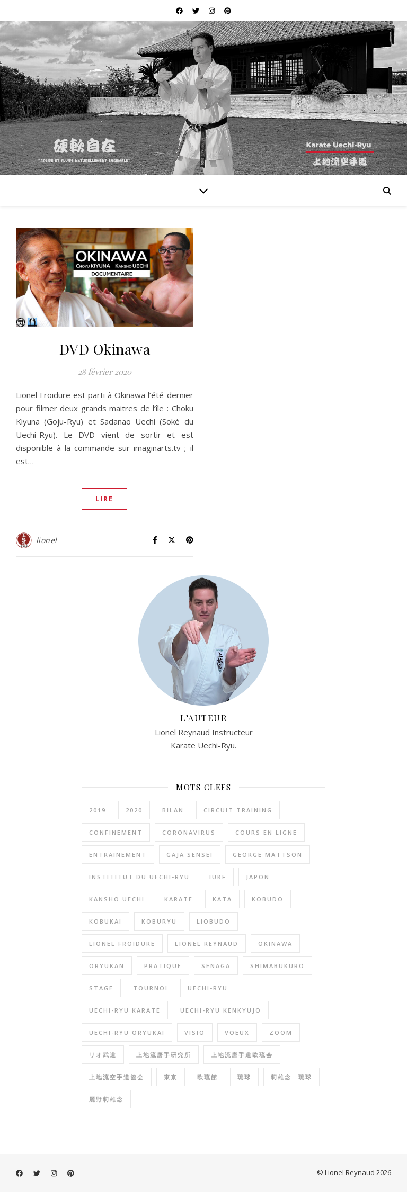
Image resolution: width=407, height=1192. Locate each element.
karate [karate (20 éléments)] (178, 899)
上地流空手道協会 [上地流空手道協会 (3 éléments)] (116, 1077)
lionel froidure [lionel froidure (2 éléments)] (122, 943)
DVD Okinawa (105, 348)
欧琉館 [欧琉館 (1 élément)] (207, 1077)
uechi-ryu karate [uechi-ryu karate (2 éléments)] (125, 1010)
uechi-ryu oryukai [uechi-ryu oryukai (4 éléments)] (127, 1032)
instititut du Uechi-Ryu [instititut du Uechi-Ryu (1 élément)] (139, 877)
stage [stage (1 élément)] (101, 988)
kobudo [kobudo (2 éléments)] (268, 899)
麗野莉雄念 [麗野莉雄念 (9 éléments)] (106, 1099)
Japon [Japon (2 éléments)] (258, 877)
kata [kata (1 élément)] (222, 899)
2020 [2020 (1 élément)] (134, 810)
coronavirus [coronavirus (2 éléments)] (189, 832)
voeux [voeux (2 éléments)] (237, 1032)
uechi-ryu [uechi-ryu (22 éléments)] (208, 988)
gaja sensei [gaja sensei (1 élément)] (189, 855)
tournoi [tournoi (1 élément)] (150, 988)
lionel (46, 540)
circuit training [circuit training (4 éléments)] (238, 810)
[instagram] (212, 10)
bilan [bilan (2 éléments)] (173, 810)
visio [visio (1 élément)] (194, 1032)
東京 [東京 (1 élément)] (171, 1077)
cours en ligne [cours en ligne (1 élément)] (266, 832)
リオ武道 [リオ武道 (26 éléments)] (103, 1055)
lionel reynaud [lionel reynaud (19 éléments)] (206, 943)
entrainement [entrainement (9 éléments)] (118, 855)
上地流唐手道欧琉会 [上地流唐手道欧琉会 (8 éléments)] (242, 1055)
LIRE (104, 498)
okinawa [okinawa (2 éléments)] (275, 943)
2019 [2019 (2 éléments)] (97, 810)
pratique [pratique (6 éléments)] (163, 966)
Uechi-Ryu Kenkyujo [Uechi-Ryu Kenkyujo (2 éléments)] (220, 1010)
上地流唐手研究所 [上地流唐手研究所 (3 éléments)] (163, 1055)
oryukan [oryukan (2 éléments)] (107, 966)
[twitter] (196, 10)
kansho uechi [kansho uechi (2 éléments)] (117, 899)
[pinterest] (227, 10)
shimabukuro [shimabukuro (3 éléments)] (277, 966)
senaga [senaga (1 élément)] (216, 966)
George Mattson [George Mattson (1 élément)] (268, 855)
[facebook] (180, 10)
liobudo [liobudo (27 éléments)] (214, 921)
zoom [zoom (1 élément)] (281, 1032)
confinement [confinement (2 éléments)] (116, 832)
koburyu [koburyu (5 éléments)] (159, 921)
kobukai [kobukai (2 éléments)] (105, 921)
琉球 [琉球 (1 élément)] (244, 1077)
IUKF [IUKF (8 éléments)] (217, 877)
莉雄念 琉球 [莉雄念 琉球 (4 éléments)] (291, 1077)
